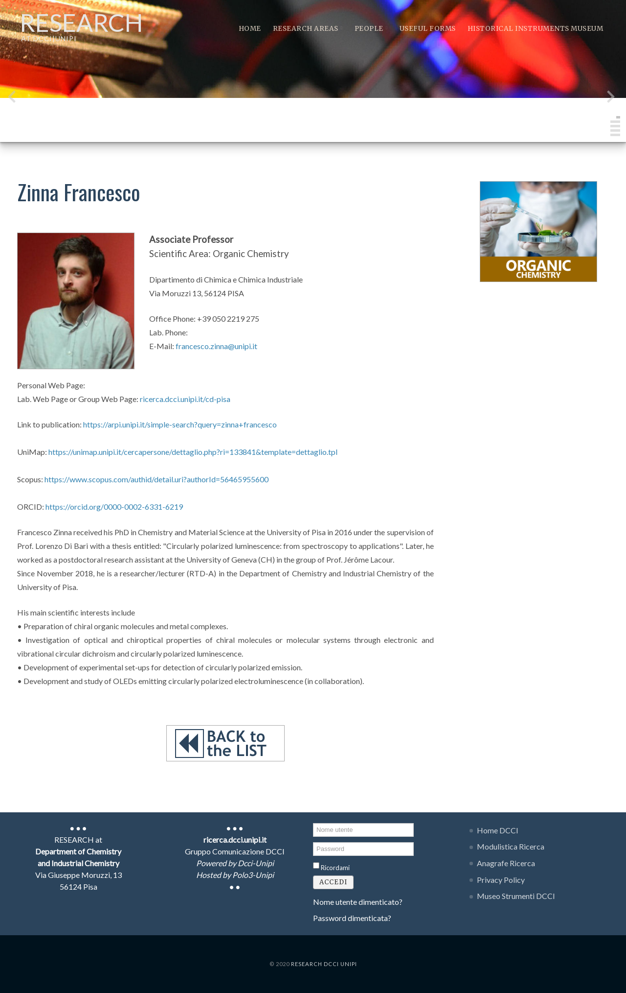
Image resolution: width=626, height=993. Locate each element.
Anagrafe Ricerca (506, 863)
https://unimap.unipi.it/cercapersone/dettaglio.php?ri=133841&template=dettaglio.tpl (192, 451)
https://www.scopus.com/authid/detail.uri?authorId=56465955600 (156, 479)
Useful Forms (428, 28)
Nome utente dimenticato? (357, 901)
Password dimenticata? (352, 917)
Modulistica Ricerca (510, 846)
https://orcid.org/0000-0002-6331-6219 (114, 506)
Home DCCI (497, 830)
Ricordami (335, 868)
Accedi (333, 882)
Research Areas (308, 28)
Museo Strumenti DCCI (516, 895)
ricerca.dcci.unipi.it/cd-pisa (185, 398)
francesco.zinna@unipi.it (216, 346)
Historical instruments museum (536, 28)
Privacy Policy (501, 879)
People (371, 28)
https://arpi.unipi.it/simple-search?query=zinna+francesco (180, 424)
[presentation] (11, 99)
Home (250, 28)
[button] (618, 117)
